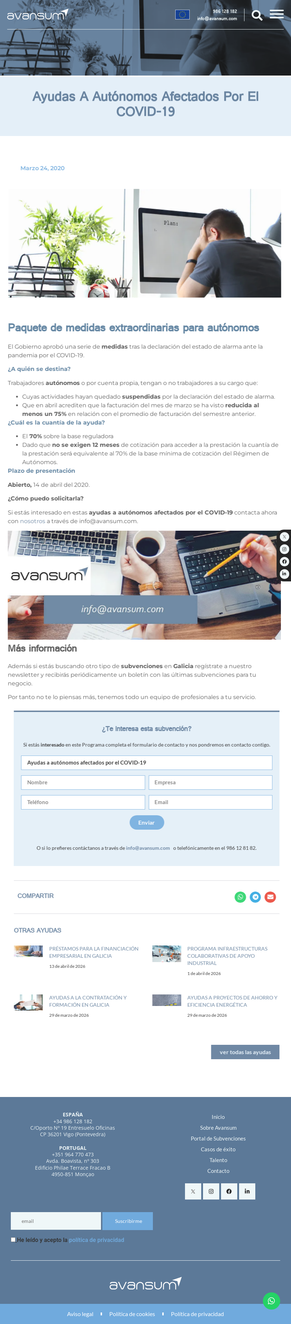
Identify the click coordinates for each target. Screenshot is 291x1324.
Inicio (218, 1117)
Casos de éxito (218, 1149)
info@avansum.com (217, 19)
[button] (249, 897)
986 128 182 (225, 12)
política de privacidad (96, 1240)
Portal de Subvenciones (218, 1138)
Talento (218, 1160)
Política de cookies (132, 1313)
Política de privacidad (197, 1313)
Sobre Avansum (218, 1127)
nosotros (24, 521)
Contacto (218, 1170)
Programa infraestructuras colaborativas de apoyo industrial (236, 956)
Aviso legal (80, 1313)
